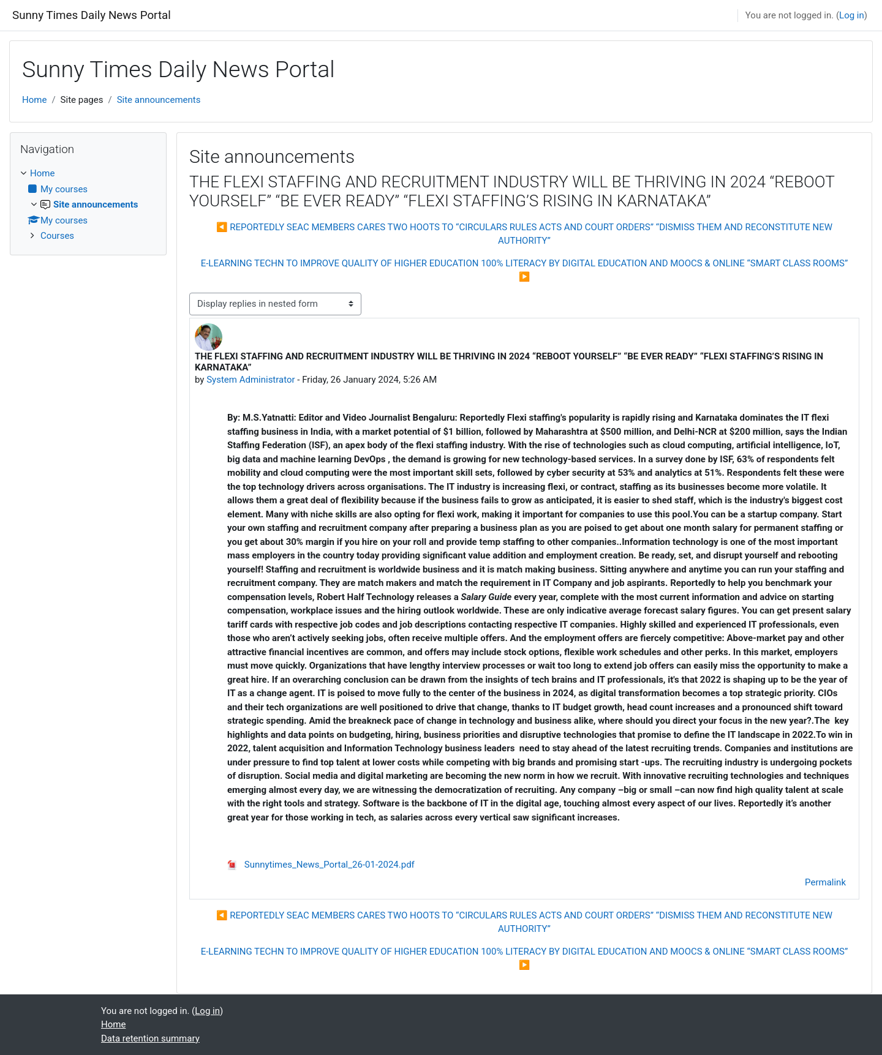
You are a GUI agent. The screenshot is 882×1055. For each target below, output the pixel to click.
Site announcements (159, 99)
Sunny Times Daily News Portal (91, 15)
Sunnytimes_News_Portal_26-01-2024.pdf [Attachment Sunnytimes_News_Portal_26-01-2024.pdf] (321, 864)
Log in (851, 15)
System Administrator (250, 379)
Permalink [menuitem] (825, 882)
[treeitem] (88, 205)
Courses (57, 235)
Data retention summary (150, 1038)
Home (34, 99)
